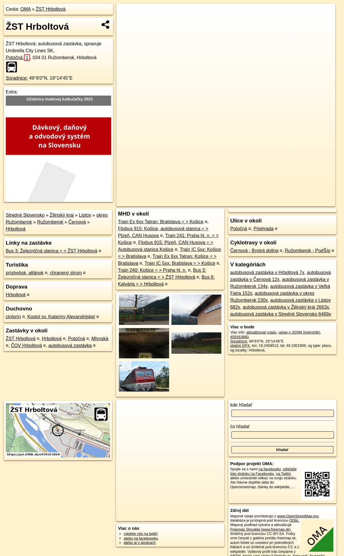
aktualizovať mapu (261, 332)
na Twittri (283, 473)
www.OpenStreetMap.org (298, 516)
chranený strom (66, 272)
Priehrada (264, 228)
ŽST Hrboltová (51, 9)
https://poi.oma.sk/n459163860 (310, 202)
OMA (25, 9)
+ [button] (126, 13)
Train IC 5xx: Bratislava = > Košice (180, 263)
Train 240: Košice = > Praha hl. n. (152, 270)
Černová (77, 222)
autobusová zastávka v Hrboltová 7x (267, 272)
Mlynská (100, 338)
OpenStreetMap (237, 202)
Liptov (85, 215)
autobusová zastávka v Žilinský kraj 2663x (286, 307)
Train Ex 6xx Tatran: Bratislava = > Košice (160, 221)
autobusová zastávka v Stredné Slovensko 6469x (280, 314)
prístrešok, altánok (25, 272)
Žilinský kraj (62, 215)
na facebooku (270, 469)
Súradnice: (17, 78)
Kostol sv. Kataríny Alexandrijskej (61, 316)
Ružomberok (50, 222)
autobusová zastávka (70, 345)
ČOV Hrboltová (26, 345)
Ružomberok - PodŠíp (307, 250)
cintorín (13, 316)
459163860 (239, 337)
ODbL (294, 520)
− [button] (126, 22)
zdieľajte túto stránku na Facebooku (263, 471)
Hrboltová (15, 228)
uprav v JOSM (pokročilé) (299, 332)
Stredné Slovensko (25, 215)
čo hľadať (240, 426)
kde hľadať (241, 405)
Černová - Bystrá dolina (254, 250)
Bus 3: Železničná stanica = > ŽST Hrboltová (51, 250)
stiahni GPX (240, 345)
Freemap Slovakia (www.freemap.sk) (260, 529)
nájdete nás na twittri (141, 533)
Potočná (18, 57)
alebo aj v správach (140, 542)
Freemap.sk (267, 202)
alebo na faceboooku (141, 538)
